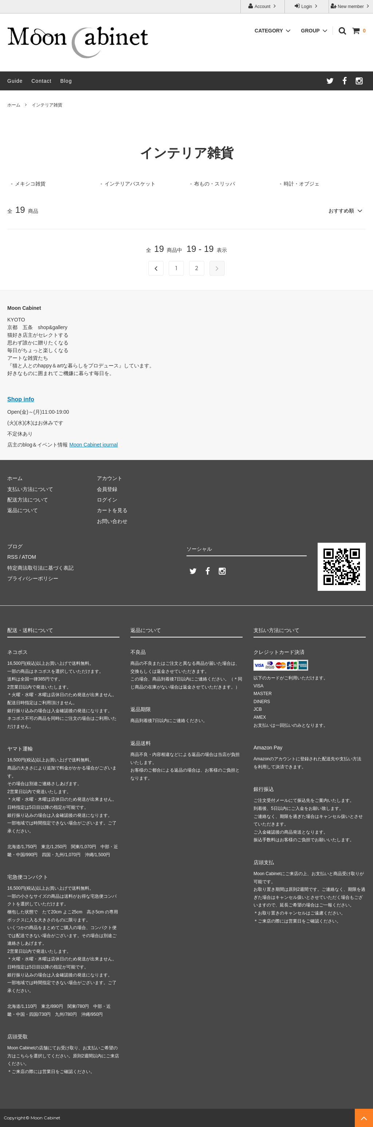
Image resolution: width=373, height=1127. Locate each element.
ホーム (13, 105)
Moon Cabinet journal (93, 445)
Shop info (20, 399)
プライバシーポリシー (32, 578)
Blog (66, 81)
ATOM (29, 557)
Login (306, 6)
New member (351, 6)
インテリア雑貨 (47, 105)
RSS (12, 557)
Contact (41, 81)
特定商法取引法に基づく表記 (40, 568)
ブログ (15, 546)
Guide (15, 81)
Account (262, 6)
